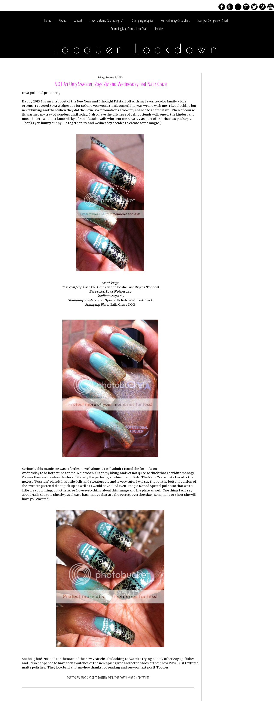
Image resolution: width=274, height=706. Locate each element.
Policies (159, 28)
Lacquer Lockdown (137, 48)
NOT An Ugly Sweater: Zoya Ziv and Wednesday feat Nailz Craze (110, 84)
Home (47, 20)
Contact (77, 20)
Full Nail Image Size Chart (175, 20)
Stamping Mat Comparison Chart (129, 28)
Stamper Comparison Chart (212, 20)
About (62, 20)
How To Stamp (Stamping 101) (107, 20)
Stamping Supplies (142, 20)
